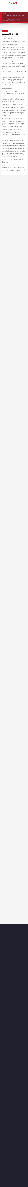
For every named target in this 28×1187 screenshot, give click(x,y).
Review (12, 36)
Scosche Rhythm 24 (16, 19)
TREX (5, 36)
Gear (9, 36)
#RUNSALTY (14, 2)
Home (9, 19)
